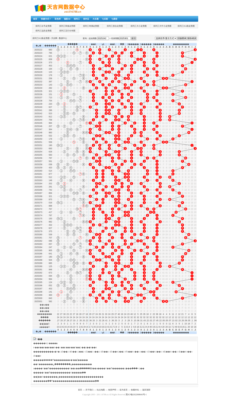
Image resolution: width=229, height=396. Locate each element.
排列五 (86, 19)
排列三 (77, 19)
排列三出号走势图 (43, 26)
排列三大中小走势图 (162, 26)
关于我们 (89, 390)
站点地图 (101, 390)
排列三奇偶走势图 (91, 26)
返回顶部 (146, 390)
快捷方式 (45, 19)
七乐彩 (105, 19)
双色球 (58, 19)
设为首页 (124, 390)
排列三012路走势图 (186, 26)
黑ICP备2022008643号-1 (136, 394)
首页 (35, 19)
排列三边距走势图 (43, 31)
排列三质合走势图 (115, 26)
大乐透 (96, 19)
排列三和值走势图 (67, 26)
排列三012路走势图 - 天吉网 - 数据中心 (49, 38)
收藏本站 (135, 390)
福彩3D (67, 19)
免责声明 (112, 390)
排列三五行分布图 (67, 31)
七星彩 (114, 19)
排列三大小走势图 (139, 26)
